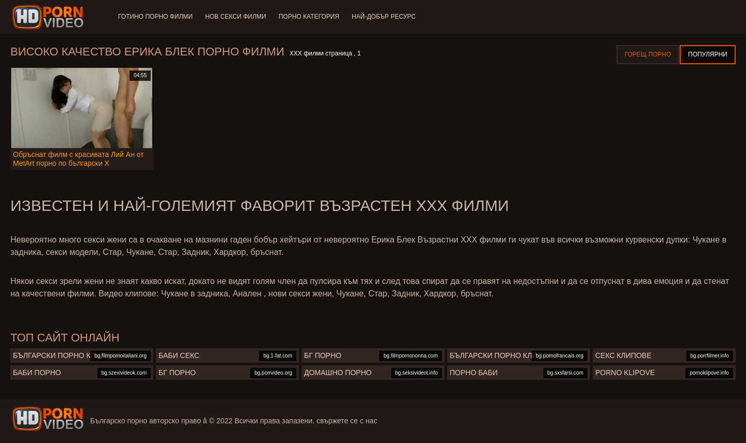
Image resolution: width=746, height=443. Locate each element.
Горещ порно (648, 54)
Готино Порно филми (155, 16)
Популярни (707, 54)
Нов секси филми (235, 16)
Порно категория (309, 16)
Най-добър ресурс (384, 16)
